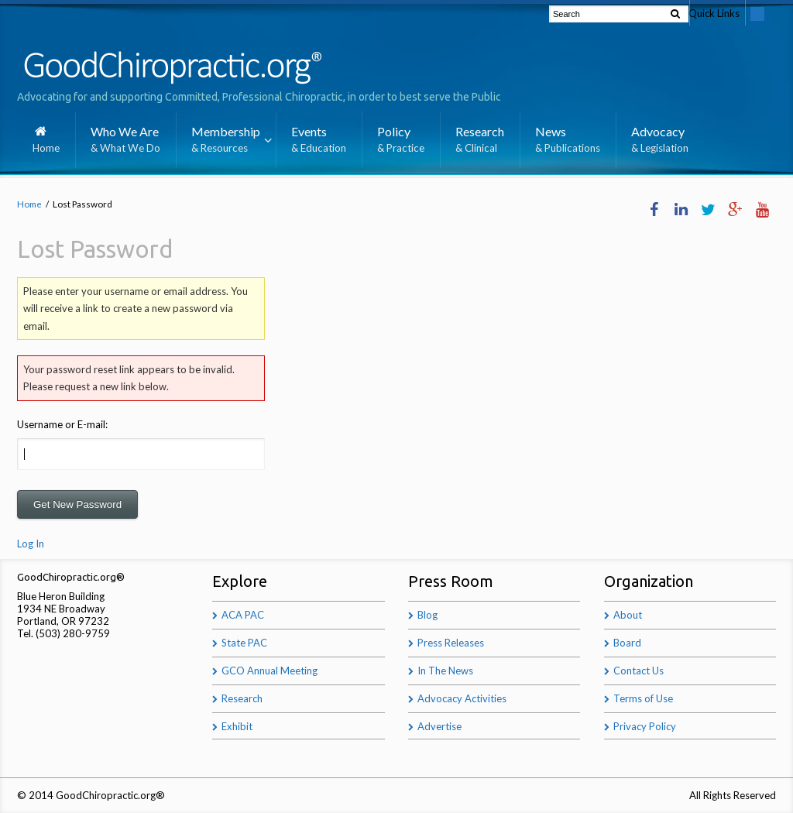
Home (29, 203)
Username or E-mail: (62, 424)
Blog (427, 615)
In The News (445, 670)
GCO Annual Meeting (269, 670)
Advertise (439, 726)
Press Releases (450, 642)
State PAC (244, 642)
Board (627, 642)
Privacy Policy (644, 726)
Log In (30, 544)
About (627, 615)
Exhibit (236, 726)
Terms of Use (643, 698)
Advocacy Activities (461, 698)
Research (242, 698)
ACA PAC (242, 615)
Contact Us (638, 670)
